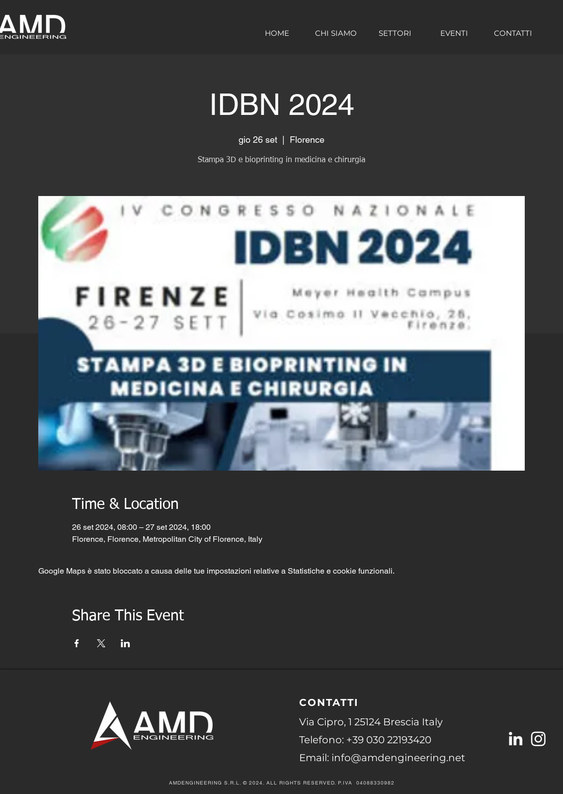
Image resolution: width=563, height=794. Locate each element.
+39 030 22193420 (388, 740)
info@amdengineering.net (398, 758)
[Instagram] (538, 738)
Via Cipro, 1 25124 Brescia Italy (371, 722)
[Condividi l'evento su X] (101, 643)
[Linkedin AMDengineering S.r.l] (515, 738)
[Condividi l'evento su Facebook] (76, 643)
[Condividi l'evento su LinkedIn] (125, 643)
